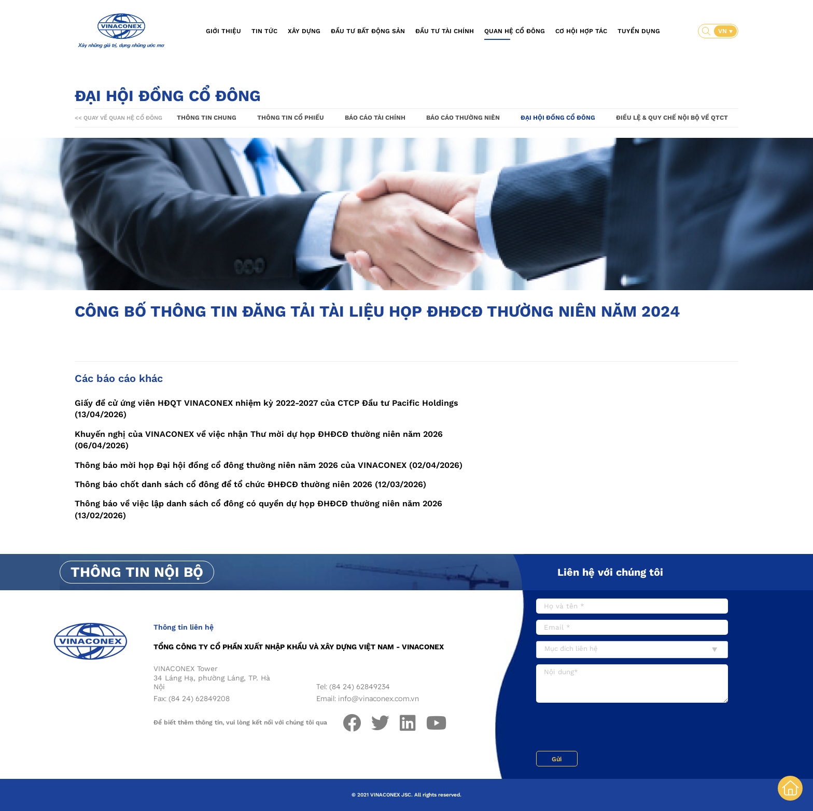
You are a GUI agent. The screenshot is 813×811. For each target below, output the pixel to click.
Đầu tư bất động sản (368, 31)
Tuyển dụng (639, 31)
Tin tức (264, 31)
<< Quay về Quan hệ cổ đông (118, 118)
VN (723, 31)
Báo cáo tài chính (375, 117)
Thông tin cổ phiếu (290, 117)
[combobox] (632, 649)
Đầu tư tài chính (444, 31)
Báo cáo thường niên (463, 117)
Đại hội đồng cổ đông (558, 117)
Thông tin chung (206, 117)
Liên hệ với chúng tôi (610, 572)
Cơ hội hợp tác (581, 31)
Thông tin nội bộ (137, 572)
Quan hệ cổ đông (514, 31)
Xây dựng (304, 31)
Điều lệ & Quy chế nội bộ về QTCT (672, 117)
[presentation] (615, 728)
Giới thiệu (223, 31)
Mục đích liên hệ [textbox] (571, 648)
